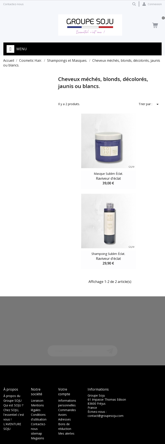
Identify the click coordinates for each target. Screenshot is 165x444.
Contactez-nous (13, 4)
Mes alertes (66, 433)
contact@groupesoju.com (105, 416)
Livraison (37, 400)
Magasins (37, 438)
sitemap (36, 433)
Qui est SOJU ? (13, 405)
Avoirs (62, 415)
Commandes (67, 410)
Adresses (64, 419)
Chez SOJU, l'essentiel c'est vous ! (13, 414)
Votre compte (64, 391)
